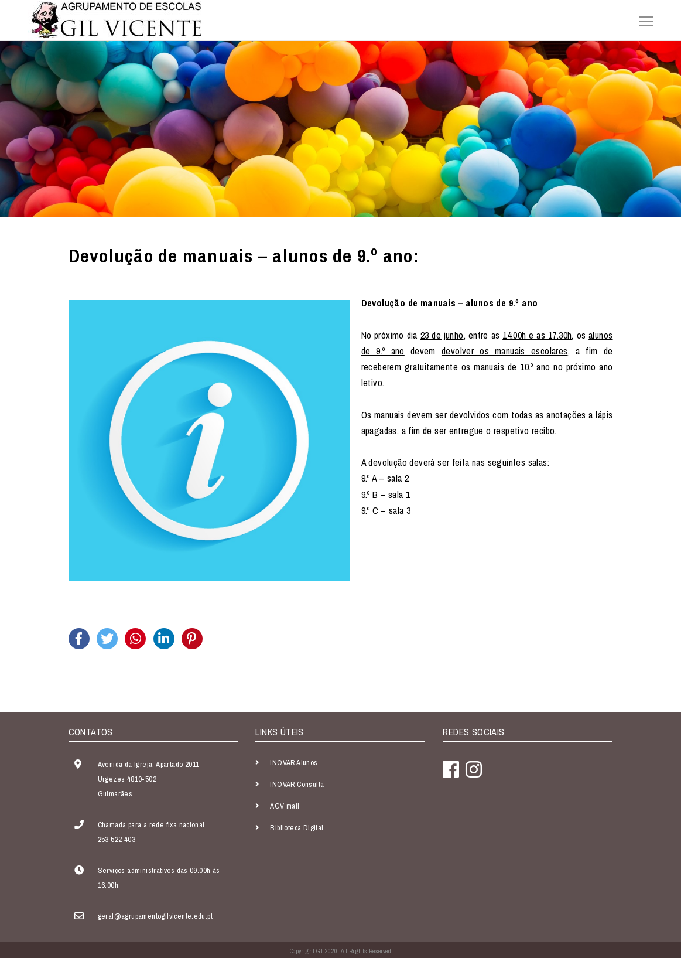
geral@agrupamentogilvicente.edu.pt (155, 916)
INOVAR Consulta (297, 784)
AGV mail (284, 806)
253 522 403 (116, 839)
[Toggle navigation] (642, 20)
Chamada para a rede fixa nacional (151, 825)
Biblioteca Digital (296, 828)
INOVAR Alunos (293, 763)
